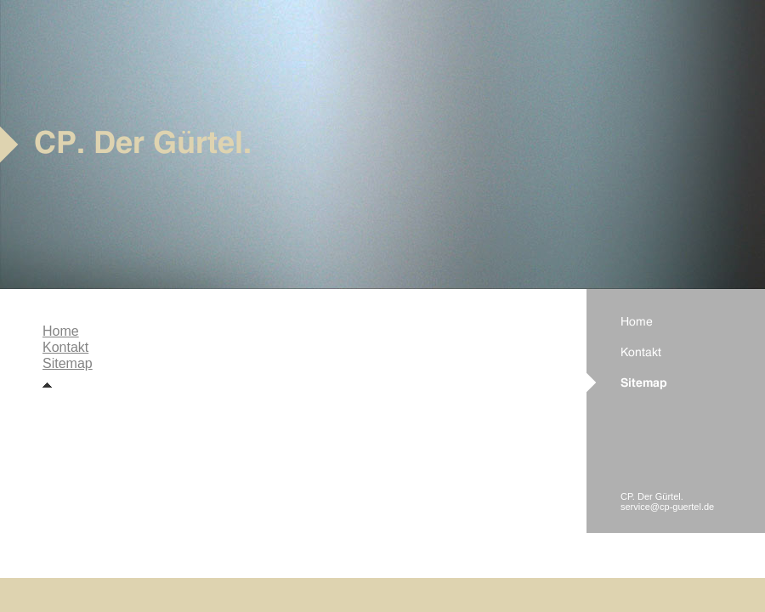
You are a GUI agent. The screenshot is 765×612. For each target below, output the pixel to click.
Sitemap (67, 363)
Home (60, 331)
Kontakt (65, 347)
